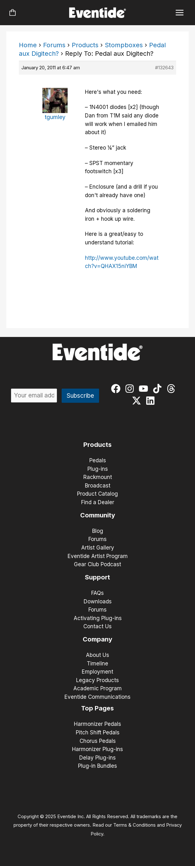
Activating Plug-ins (98, 618)
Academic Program (97, 688)
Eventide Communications (97, 697)
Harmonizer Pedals (97, 724)
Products (85, 45)
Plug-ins (97, 469)
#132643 (164, 68)
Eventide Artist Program (98, 556)
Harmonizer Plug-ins (97, 749)
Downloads (98, 601)
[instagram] (131, 388)
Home (28, 45)
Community (97, 515)
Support (97, 577)
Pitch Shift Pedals (98, 732)
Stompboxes (124, 45)
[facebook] (117, 388)
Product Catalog (97, 494)
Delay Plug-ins (97, 758)
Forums (54, 45)
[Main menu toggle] (179, 12)
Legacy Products (97, 680)
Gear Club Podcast (97, 564)
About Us (97, 655)
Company (97, 639)
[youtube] (145, 388)
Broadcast (97, 485)
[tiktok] (159, 388)
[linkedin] (152, 400)
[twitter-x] (138, 400)
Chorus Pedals (98, 741)
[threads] (172, 388)
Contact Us (97, 626)
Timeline (97, 663)
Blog (97, 531)
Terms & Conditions (134, 825)
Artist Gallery (97, 547)
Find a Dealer (97, 502)
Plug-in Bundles (97, 766)
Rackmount (97, 477)
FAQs (97, 593)
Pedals (97, 460)
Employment (97, 672)
